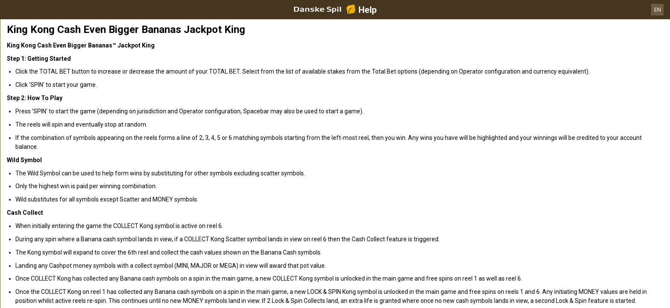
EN (657, 9)
